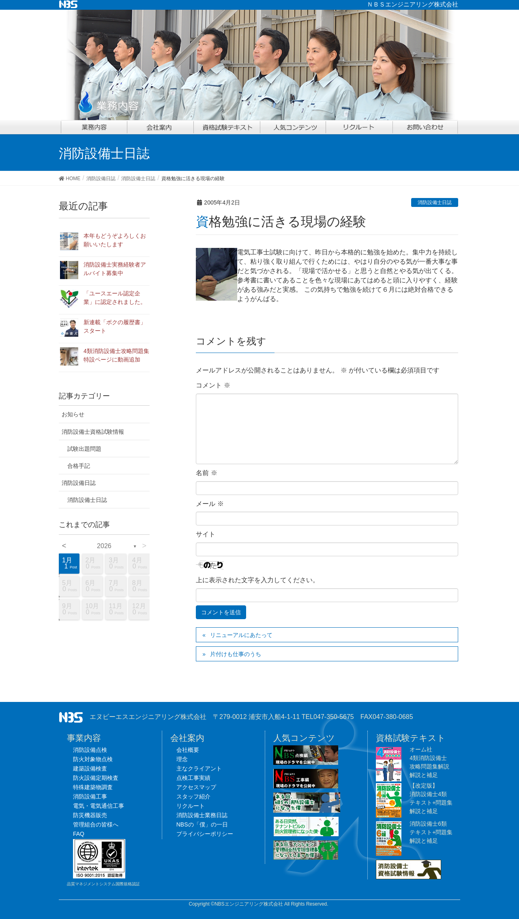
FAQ (78, 834)
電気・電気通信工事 (98, 806)
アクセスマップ (196, 787)
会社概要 (187, 750)
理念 (182, 759)
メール (209, 503)
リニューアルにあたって (241, 635)
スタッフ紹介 (193, 796)
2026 (104, 545)
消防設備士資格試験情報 (93, 431)
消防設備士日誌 (435, 202)
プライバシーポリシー (204, 834)
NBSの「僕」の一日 (202, 824)
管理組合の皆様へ (95, 824)
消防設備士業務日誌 (201, 815)
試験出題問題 (84, 449)
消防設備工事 (90, 796)
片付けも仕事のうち (235, 654)
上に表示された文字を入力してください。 (257, 580)
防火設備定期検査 (95, 778)
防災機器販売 (90, 815)
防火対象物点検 (93, 759)
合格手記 (78, 466)
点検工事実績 (193, 778)
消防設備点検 (90, 750)
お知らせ (73, 414)
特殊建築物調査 (93, 787)
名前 (206, 472)
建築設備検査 (90, 768)
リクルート (190, 806)
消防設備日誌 (79, 483)
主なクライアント (199, 768)
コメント (213, 385)
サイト (205, 534)
